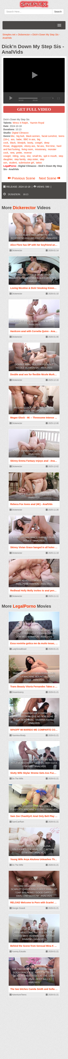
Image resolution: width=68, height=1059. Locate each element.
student (13, 162)
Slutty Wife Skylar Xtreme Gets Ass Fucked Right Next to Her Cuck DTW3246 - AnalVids (34, 763)
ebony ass (29, 146)
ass (13, 139)
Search (58, 11)
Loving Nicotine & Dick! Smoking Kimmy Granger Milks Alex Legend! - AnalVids (34, 278)
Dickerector (24, 207)
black (13, 142)
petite (19, 152)
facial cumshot (49, 136)
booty (30, 142)
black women (33, 136)
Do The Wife (16, 778)
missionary (40, 149)
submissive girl (26, 162)
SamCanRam (17, 822)
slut (29, 156)
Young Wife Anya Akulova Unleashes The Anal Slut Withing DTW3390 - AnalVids (34, 849)
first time (50, 146)
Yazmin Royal (37, 122)
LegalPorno (24, 606)
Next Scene (49, 178)
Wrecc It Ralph (20, 122)
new (12, 152)
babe (19, 139)
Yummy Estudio (18, 951)
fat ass (40, 146)
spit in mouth (50, 156)
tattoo (39, 162)
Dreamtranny (17, 692)
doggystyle (16, 146)
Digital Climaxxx (20, 132)
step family (19, 159)
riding (15, 156)
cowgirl (38, 142)
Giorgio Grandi (17, 908)
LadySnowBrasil (18, 649)
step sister (32, 159)
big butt (20, 136)
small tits (36, 156)
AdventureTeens (18, 995)
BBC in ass (29, 139)
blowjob (21, 142)
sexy (22, 156)
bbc (13, 136)
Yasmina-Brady (18, 735)
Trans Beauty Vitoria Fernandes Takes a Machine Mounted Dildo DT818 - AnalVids (34, 676)
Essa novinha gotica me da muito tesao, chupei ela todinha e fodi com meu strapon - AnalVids (34, 633)
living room (27, 149)
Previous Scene (22, 178)
